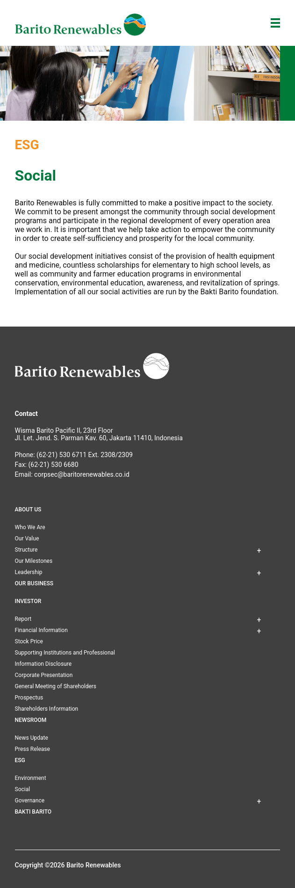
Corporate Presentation (44, 675)
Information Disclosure (43, 664)
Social (22, 789)
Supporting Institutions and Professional (65, 652)
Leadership (29, 572)
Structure (26, 549)
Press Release (32, 749)
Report (23, 619)
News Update (31, 738)
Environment (30, 778)
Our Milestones (34, 561)
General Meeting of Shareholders (56, 686)
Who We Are (30, 527)
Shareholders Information (47, 709)
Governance (30, 800)
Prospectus (29, 697)
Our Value (27, 538)
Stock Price (29, 641)
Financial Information (41, 630)
